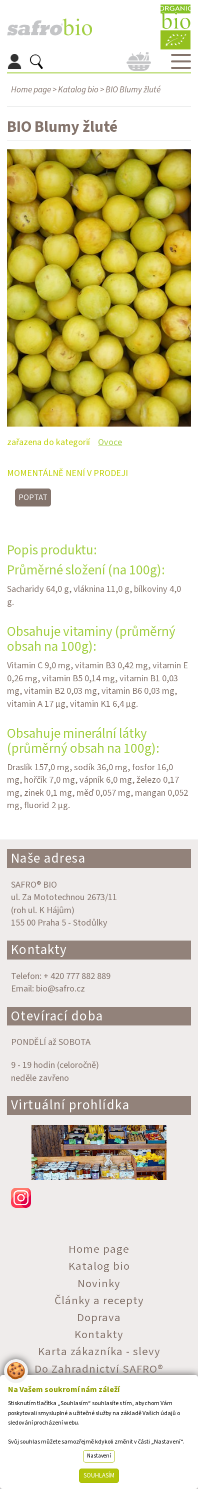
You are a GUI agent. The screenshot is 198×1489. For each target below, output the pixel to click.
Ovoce (110, 442)
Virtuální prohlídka (70, 1105)
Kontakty (39, 950)
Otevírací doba (57, 1016)
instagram (99, 1198)
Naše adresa (48, 858)
